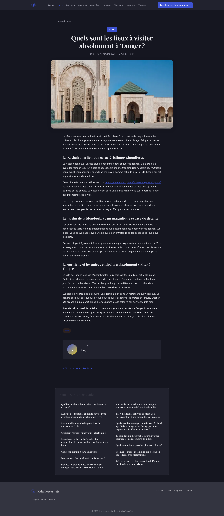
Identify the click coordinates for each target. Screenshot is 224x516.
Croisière (94, 5)
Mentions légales (174, 490)
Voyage (142, 5)
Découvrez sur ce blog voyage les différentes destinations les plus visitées (138, 463)
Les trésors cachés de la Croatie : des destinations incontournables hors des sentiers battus (84, 442)
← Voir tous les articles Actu (77, 368)
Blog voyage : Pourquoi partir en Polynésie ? (83, 458)
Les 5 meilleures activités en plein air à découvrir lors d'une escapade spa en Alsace (138, 415)
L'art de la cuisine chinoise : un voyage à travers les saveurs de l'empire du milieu (136, 406)
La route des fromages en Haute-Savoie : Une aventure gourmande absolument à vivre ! (83, 415)
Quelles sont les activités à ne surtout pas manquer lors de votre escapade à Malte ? (82, 466)
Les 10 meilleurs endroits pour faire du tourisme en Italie (80, 425)
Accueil (51, 5)
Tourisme (118, 5)
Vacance (131, 5)
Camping (82, 5)
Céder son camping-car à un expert (79, 451)
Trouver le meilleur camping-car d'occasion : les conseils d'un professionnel (138, 453)
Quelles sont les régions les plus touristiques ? (139, 445)
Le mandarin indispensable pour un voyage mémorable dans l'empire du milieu (137, 437)
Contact (189, 490)
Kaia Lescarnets (45, 491)
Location (106, 5)
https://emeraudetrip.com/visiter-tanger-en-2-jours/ (133, 182)
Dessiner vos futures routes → (175, 5)
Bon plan (70, 5)
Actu (60, 5)
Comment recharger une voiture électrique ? (83, 432)
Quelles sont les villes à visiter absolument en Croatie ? (84, 406)
